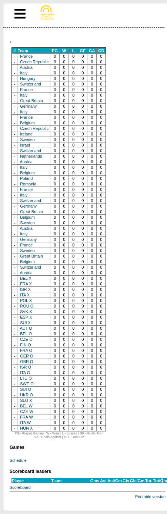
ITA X (25, 295)
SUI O (25, 389)
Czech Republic (34, 62)
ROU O (26, 306)
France (26, 56)
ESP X (26, 317)
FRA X (26, 284)
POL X (26, 300)
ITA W (25, 422)
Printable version (150, 496)
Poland (26, 178)
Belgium (27, 123)
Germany (28, 106)
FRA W (26, 417)
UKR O (26, 395)
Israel (25, 145)
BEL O (26, 334)
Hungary (28, 78)
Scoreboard (20, 487)
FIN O (25, 345)
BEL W (26, 406)
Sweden (27, 139)
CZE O (26, 339)
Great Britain (31, 100)
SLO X (26, 400)
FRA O (26, 350)
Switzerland (30, 84)
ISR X (25, 289)
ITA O (25, 372)
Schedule (18, 460)
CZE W (26, 411)
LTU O (26, 378)
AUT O (26, 328)
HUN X (26, 428)
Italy (23, 73)
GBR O (26, 361)
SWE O (27, 384)
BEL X (25, 278)
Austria (26, 67)
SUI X (25, 322)
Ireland (26, 134)
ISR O (25, 367)
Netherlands (31, 156)
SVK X (26, 311)
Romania (28, 184)
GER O (26, 356)
